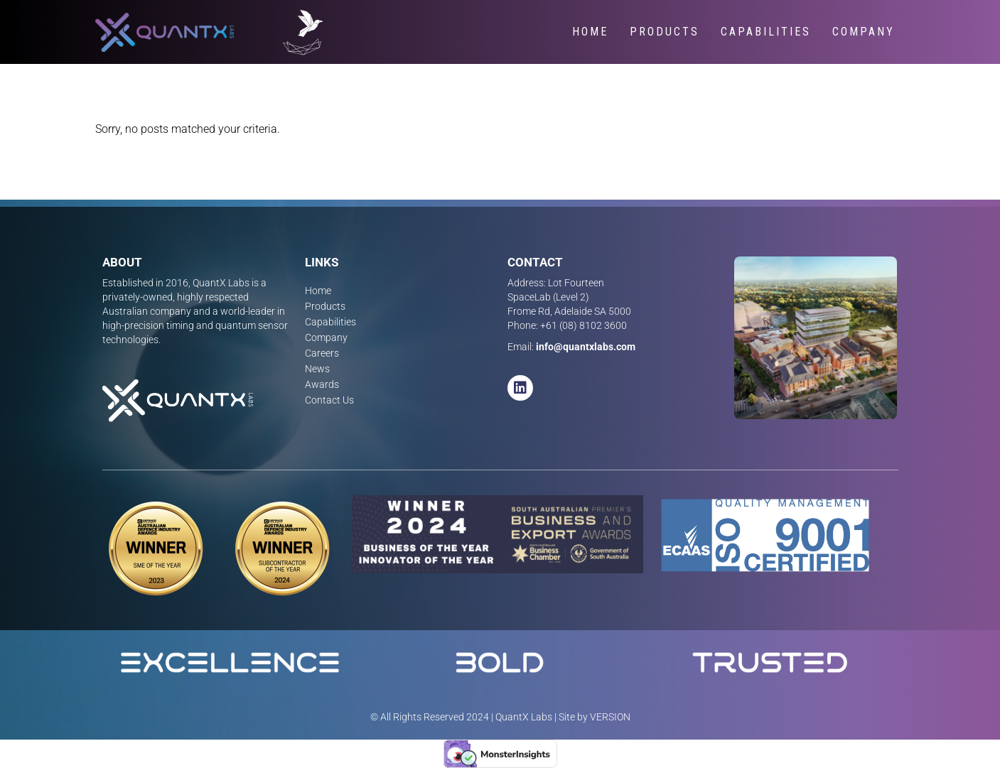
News (317, 368)
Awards (322, 384)
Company (863, 31)
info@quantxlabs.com (585, 346)
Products (664, 31)
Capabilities (766, 31)
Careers (322, 353)
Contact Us (329, 400)
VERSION (610, 717)
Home (590, 31)
